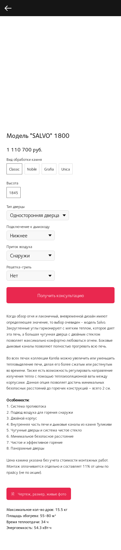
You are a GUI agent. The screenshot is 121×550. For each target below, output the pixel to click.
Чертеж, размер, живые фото (42, 494)
